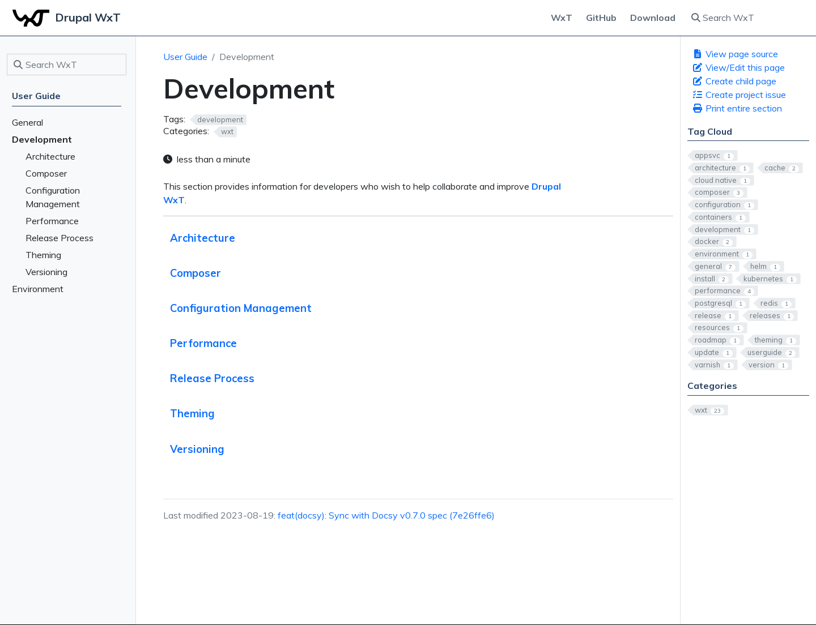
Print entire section (737, 108)
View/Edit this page (738, 67)
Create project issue (739, 94)
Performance (203, 343)
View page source (735, 53)
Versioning (197, 449)
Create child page (734, 81)
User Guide (185, 56)
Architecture (202, 238)
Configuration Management (241, 308)
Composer (195, 273)
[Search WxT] (747, 17)
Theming (192, 413)
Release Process (212, 378)
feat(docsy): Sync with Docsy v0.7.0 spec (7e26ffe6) (386, 515)
